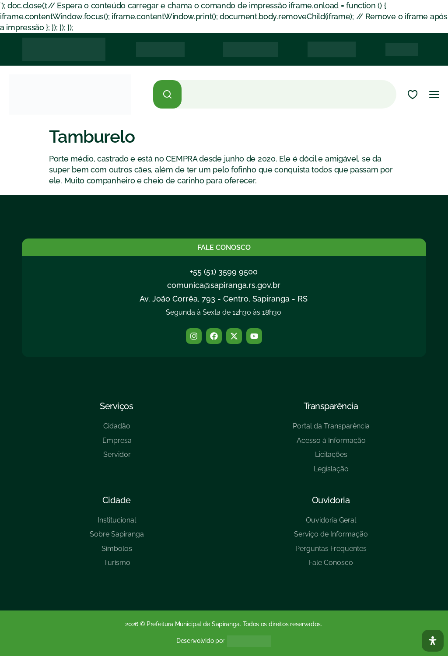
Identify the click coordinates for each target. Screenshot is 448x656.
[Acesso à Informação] (331, 444)
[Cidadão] (117, 429)
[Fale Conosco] (331, 566)
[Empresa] (117, 444)
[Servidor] (117, 458)
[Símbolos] (117, 552)
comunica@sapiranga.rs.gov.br (223, 285)
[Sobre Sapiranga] (117, 537)
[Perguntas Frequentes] (331, 552)
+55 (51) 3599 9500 (224, 271)
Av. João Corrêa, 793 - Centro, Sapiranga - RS (224, 298)
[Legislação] (331, 472)
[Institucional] (117, 523)
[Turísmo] (117, 566)
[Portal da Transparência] (331, 429)
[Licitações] (331, 458)
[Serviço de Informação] (331, 537)
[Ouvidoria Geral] (331, 523)
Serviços (116, 406)
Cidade (116, 500)
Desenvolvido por (200, 640)
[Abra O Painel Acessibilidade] (433, 641)
